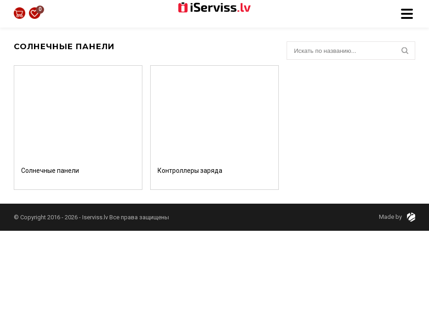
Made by (397, 216)
